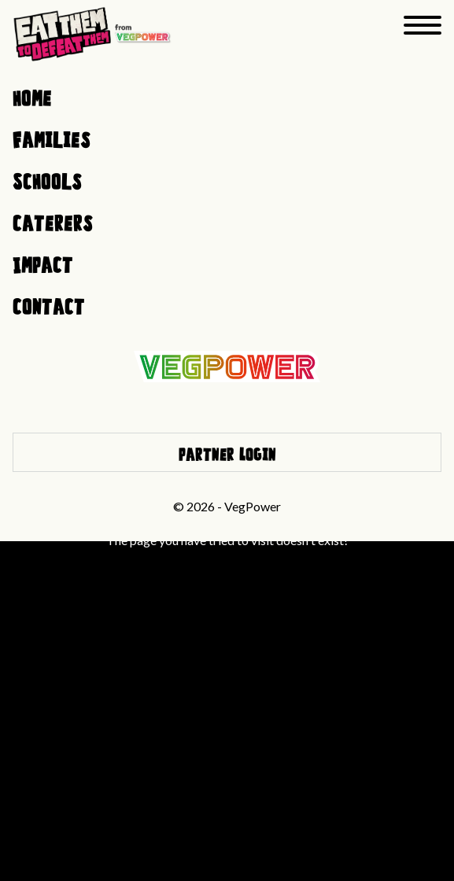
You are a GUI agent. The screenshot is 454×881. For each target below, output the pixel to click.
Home (32, 96)
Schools (47, 179)
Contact (49, 304)
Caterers (53, 221)
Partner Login (227, 452)
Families (51, 137)
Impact (43, 262)
